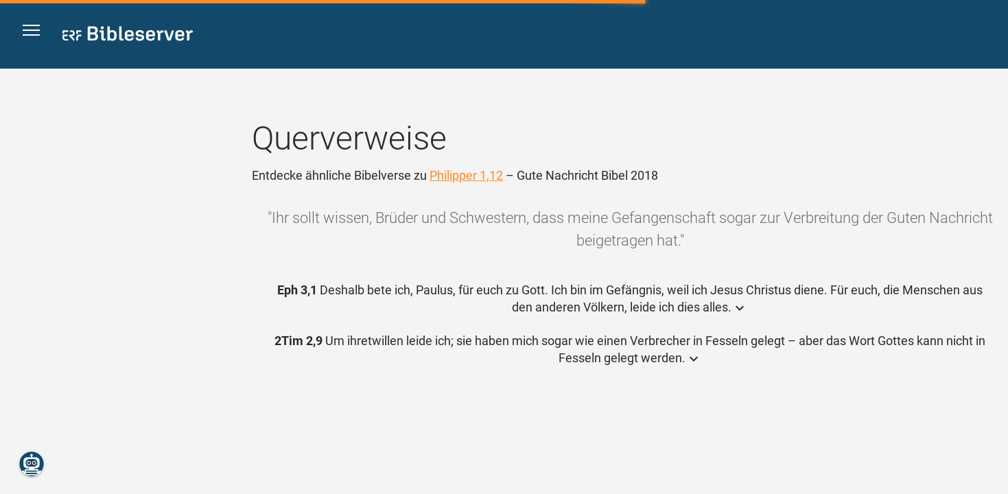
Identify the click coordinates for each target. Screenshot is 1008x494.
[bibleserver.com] (127, 36)
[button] (36, 35)
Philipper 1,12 (466, 175)
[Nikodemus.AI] (31, 463)
